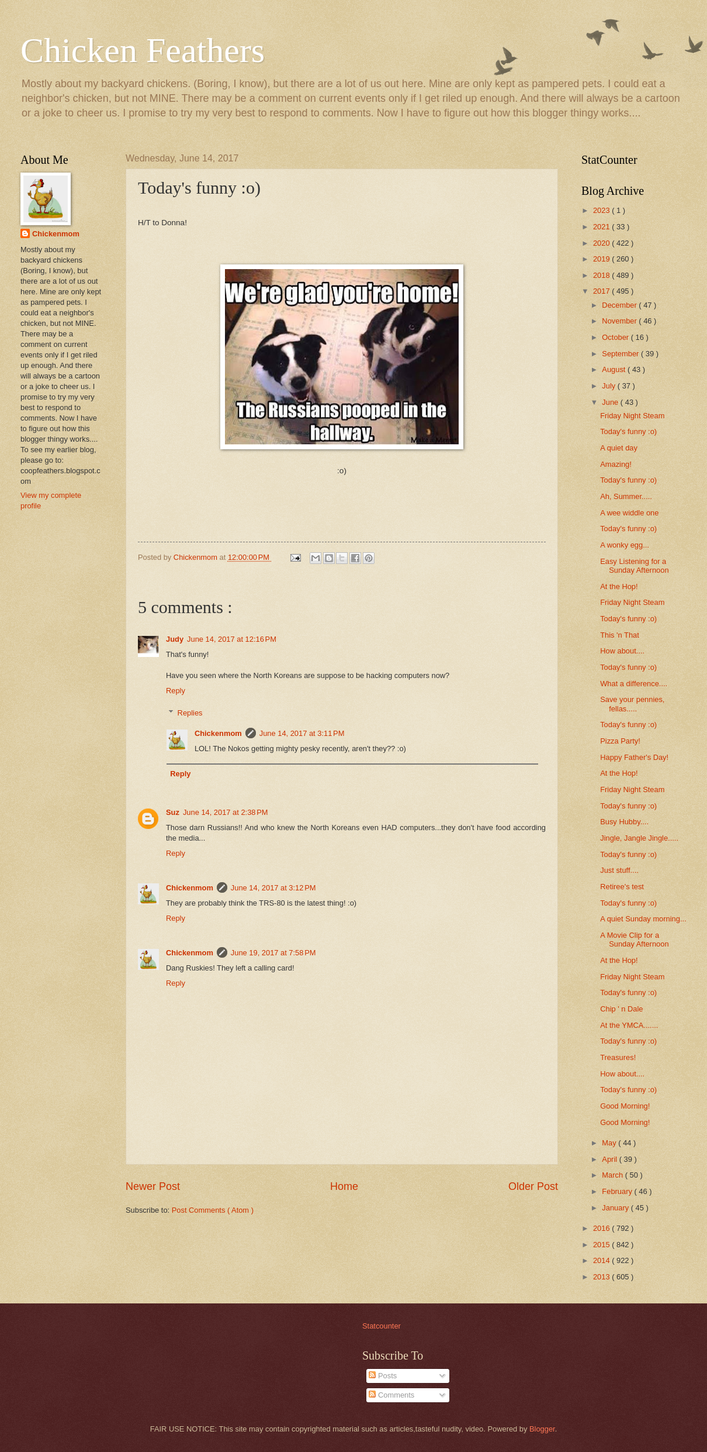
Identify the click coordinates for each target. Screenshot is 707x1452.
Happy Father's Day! (634, 757)
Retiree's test (622, 886)
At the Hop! (618, 586)
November (620, 320)
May (610, 1142)
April (610, 1159)
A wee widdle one (629, 512)
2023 (602, 210)
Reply (175, 690)
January (616, 1207)
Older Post (533, 1186)
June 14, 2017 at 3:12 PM (273, 887)
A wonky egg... (624, 545)
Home (344, 1186)
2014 (602, 1260)
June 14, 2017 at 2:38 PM (225, 812)
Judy (174, 639)
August (615, 369)
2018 (602, 275)
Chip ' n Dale (621, 1008)
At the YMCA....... (629, 1025)
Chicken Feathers (142, 50)
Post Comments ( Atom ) (213, 1210)
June (611, 402)
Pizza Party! (620, 741)
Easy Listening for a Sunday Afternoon (634, 565)
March (613, 1175)
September (621, 353)
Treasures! (618, 1057)
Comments (391, 1395)
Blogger (542, 1429)
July (609, 385)
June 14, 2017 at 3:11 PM (302, 733)
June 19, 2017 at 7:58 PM (273, 952)
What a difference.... (633, 683)
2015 (602, 1244)
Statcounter (381, 1326)
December (620, 305)
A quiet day (618, 447)
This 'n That (619, 635)
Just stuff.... (619, 870)
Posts (383, 1375)
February (618, 1191)
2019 (602, 258)
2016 (602, 1228)
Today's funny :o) (628, 431)
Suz (172, 812)
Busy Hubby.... (624, 821)
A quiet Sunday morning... (643, 918)
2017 (602, 291)
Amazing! (616, 464)
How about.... (622, 650)
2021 (602, 226)
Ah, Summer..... (626, 496)
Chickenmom (218, 733)
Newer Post (153, 1186)
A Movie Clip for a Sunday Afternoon (634, 939)
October (616, 337)
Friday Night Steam (632, 415)
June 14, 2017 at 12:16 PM (231, 639)
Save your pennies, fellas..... (632, 704)
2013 (602, 1276)
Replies (190, 712)
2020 (602, 243)
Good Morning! (625, 1106)
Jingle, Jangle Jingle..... (639, 838)
